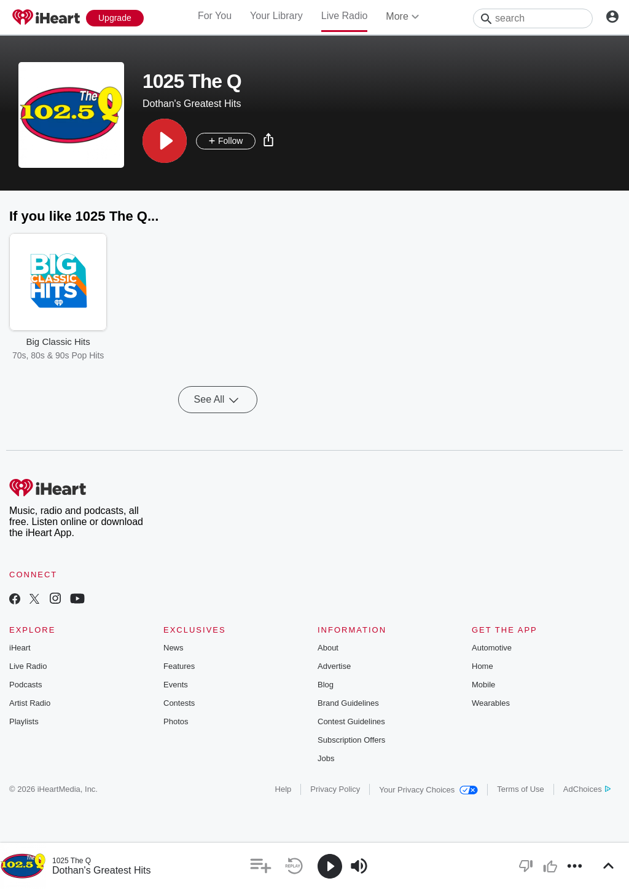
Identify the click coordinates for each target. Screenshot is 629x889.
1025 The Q (71, 860)
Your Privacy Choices (428, 789)
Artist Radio (29, 703)
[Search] (533, 18)
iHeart (20, 647)
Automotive (492, 647)
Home (482, 666)
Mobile (483, 684)
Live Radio (344, 15)
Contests (179, 703)
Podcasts (25, 684)
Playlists (24, 721)
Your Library (276, 15)
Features (179, 666)
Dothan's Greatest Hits (101, 870)
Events (175, 684)
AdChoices (587, 789)
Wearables (491, 703)
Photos (175, 721)
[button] (165, 141)
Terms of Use (520, 789)
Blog (326, 684)
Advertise (334, 666)
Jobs (326, 758)
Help (283, 789)
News (173, 647)
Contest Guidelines (351, 721)
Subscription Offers (351, 740)
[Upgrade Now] (115, 18)
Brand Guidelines (348, 703)
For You (215, 15)
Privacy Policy (335, 789)
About (328, 647)
